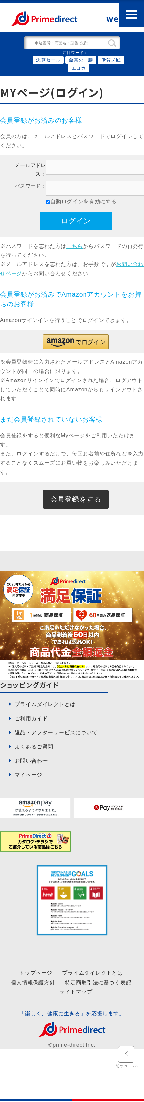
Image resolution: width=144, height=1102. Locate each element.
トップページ (35, 973)
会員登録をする (76, 499)
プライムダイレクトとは (92, 973)
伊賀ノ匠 (111, 59)
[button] (76, 341)
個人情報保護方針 (33, 983)
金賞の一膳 (81, 59)
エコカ (78, 68)
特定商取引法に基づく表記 (98, 983)
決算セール (48, 59)
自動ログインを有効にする (83, 201)
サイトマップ (76, 992)
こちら (74, 246)
